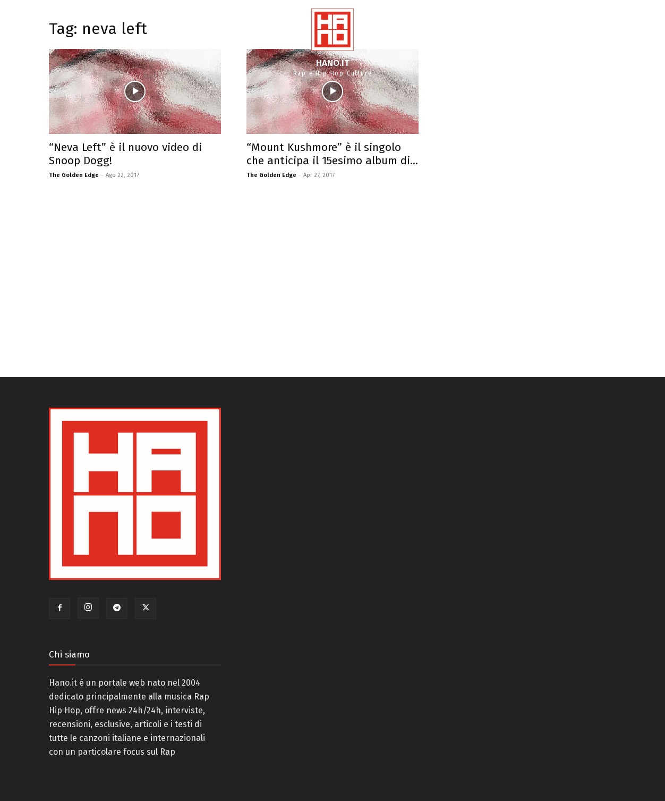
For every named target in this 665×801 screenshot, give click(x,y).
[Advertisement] (234, 275)
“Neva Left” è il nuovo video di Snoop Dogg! (125, 153)
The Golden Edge (74, 175)
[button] (644, 42)
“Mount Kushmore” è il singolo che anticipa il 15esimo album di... (332, 153)
